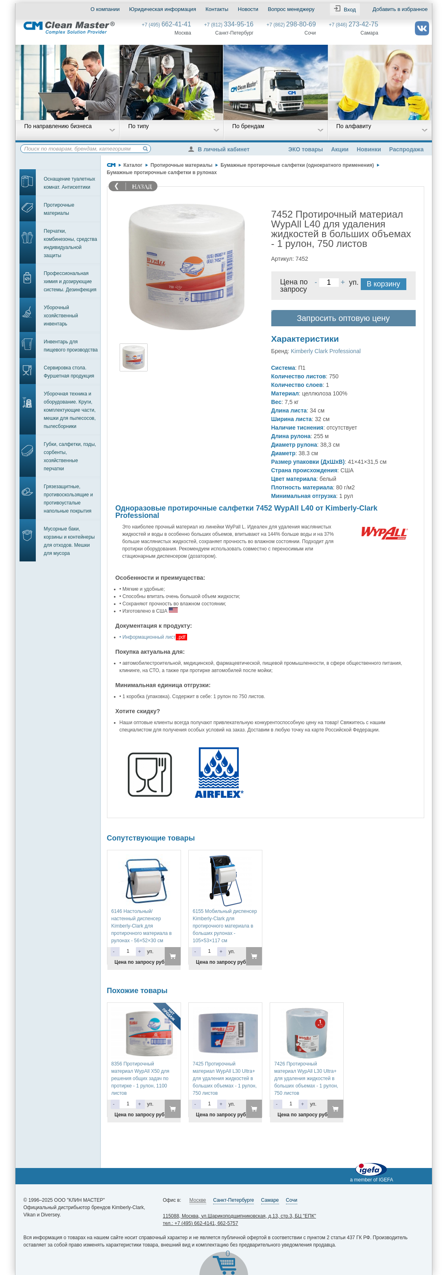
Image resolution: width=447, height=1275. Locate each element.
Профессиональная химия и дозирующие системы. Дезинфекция (70, 282)
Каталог (133, 165)
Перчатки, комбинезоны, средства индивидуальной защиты (70, 243)
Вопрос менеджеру (291, 9)
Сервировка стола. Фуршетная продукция (69, 372)
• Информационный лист (148, 637)
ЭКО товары (305, 149)
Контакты (216, 9)
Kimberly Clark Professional (326, 351)
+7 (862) (291, 25)
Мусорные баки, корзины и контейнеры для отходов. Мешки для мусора (69, 541)
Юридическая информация (162, 9)
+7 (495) (166, 25)
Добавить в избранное (400, 9)
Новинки (369, 149)
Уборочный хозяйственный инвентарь (61, 316)
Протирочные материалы (59, 209)
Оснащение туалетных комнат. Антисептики (70, 183)
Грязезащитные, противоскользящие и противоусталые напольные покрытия (68, 499)
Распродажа (406, 149)
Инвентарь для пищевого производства (71, 346)
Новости (248, 9)
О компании (105, 9)
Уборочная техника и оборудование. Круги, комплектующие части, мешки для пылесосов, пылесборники (70, 410)
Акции (340, 149)
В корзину (383, 284)
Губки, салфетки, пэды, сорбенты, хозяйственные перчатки (70, 456)
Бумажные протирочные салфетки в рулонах (162, 172)
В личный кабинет (221, 149)
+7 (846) (353, 25)
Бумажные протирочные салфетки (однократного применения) (297, 165)
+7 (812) (228, 25)
